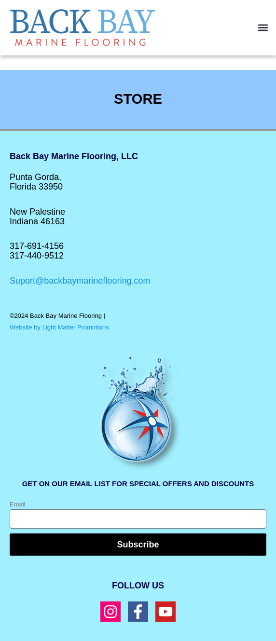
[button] (263, 28)
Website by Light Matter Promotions (59, 327)
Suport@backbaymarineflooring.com (80, 281)
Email (18, 504)
